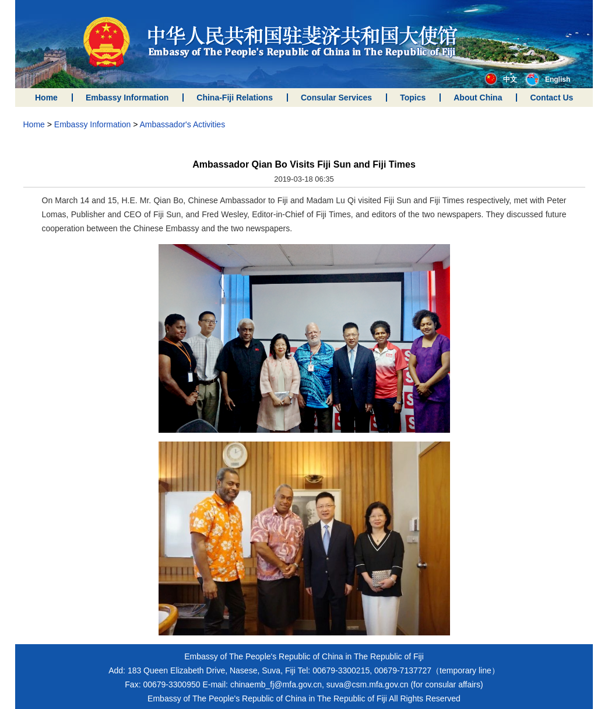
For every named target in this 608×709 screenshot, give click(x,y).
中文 (500, 79)
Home (46, 97)
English (547, 79)
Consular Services (336, 97)
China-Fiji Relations (234, 97)
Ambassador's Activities (183, 124)
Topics (413, 97)
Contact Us (551, 97)
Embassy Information (127, 97)
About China (478, 97)
